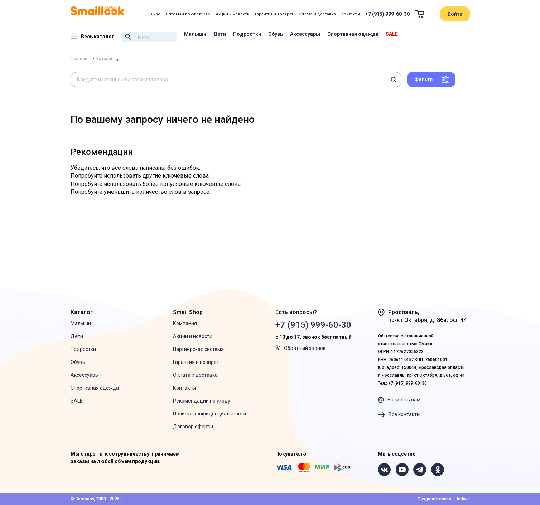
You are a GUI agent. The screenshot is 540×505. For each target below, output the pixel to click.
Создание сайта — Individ (444, 498)
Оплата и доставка (317, 14)
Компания (185, 323)
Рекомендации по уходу (201, 401)
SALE (392, 34)
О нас (154, 14)
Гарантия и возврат (274, 14)
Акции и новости (233, 14)
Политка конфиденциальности (209, 414)
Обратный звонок (300, 348)
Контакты (350, 14)
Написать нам (399, 400)
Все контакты (399, 415)
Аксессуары (305, 34)
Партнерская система (198, 349)
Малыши (195, 34)
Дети (219, 34)
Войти (455, 14)
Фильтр (423, 79)
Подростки (247, 34)
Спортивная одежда (353, 34)
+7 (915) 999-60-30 (387, 14)
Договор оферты (193, 426)
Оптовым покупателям (188, 14)
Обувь (275, 34)
